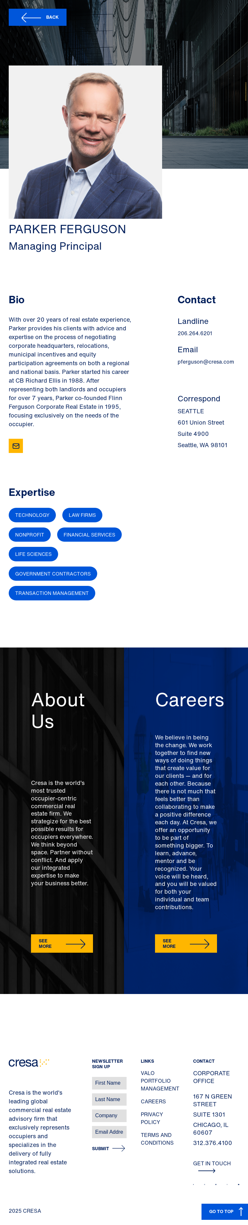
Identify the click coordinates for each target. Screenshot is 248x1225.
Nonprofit (29, 534)
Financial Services (89, 534)
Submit (100, 1148)
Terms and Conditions (157, 1139)
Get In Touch (212, 1166)
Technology (32, 514)
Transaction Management (52, 593)
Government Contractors (53, 573)
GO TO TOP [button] (221, 1211)
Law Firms (82, 514)
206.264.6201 (195, 333)
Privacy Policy (152, 1118)
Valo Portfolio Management (160, 1080)
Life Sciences (33, 553)
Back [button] (52, 17)
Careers (153, 1101)
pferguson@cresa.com (206, 362)
